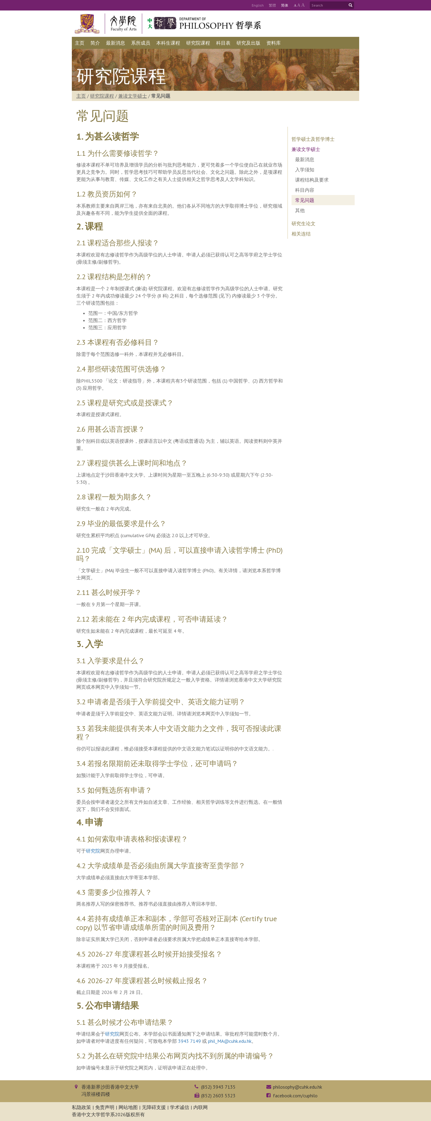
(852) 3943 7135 (218, 1087)
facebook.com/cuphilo (295, 1096)
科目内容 (304, 190)
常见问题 (304, 200)
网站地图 (128, 1107)
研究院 (93, 851)
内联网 (200, 1107)
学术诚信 (179, 1107)
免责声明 (104, 1107)
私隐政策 (81, 1107)
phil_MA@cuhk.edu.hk (229, 1041)
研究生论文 (303, 223)
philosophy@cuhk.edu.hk (297, 1087)
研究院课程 (102, 96)
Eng (258, 5)
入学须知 (304, 170)
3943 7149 (189, 1041)
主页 (81, 96)
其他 (300, 210)
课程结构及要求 (312, 180)
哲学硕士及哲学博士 (313, 139)
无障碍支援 (154, 1107)
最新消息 (304, 159)
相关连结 (301, 234)
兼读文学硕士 (132, 96)
